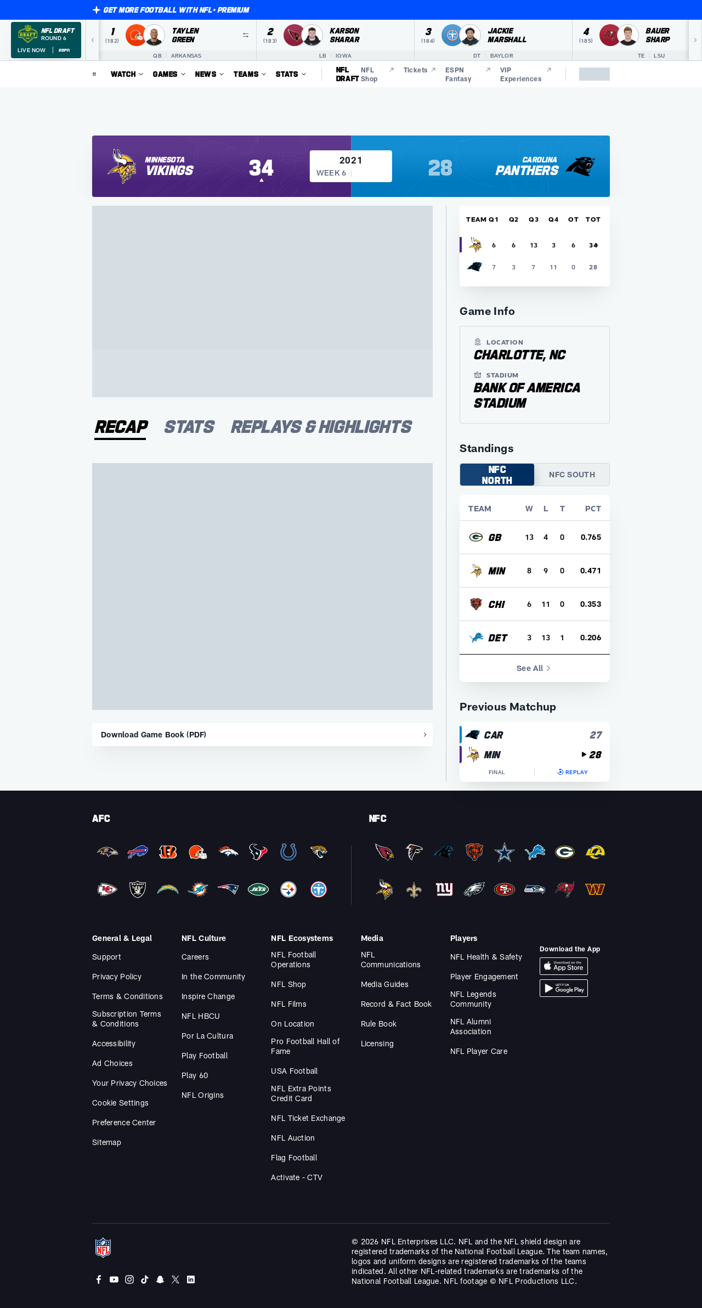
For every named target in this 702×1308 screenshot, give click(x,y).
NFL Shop (288, 984)
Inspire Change (208, 996)
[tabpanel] (262, 604)
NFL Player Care (478, 1051)
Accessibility (114, 1043)
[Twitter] (175, 1279)
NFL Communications (391, 959)
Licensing (377, 1043)
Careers (195, 956)
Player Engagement (484, 976)
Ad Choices (112, 1063)
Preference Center (124, 1122)
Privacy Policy (116, 976)
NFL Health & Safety (486, 956)
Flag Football (294, 1157)
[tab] (120, 428)
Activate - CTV (296, 1177)
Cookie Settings (120, 1102)
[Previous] (92, 40)
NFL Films (289, 1003)
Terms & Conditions (127, 996)
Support (106, 956)
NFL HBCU (201, 1016)
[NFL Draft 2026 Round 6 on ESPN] (46, 40)
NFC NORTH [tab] (497, 475)
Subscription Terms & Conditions (126, 1018)
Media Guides (385, 984)
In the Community (213, 976)
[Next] (695, 40)
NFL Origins (203, 1095)
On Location (292, 1023)
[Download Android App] (564, 988)
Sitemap (106, 1142)
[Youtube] (114, 1279)
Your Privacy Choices (130, 1082)
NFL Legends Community (473, 998)
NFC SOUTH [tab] (572, 474)
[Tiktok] (144, 1279)
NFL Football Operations (293, 959)
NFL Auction (293, 1137)
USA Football (294, 1070)
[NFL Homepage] (94, 74)
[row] (535, 537)
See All (535, 668)
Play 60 (195, 1075)
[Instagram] (129, 1279)
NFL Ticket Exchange (308, 1118)
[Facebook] (98, 1279)
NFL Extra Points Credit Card (301, 1093)
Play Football (205, 1055)
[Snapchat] (160, 1279)
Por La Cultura (207, 1035)
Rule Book (379, 1023)
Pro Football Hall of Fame (305, 1046)
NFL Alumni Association (470, 1026)
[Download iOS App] (564, 966)
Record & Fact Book (396, 1003)
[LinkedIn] (190, 1279)
